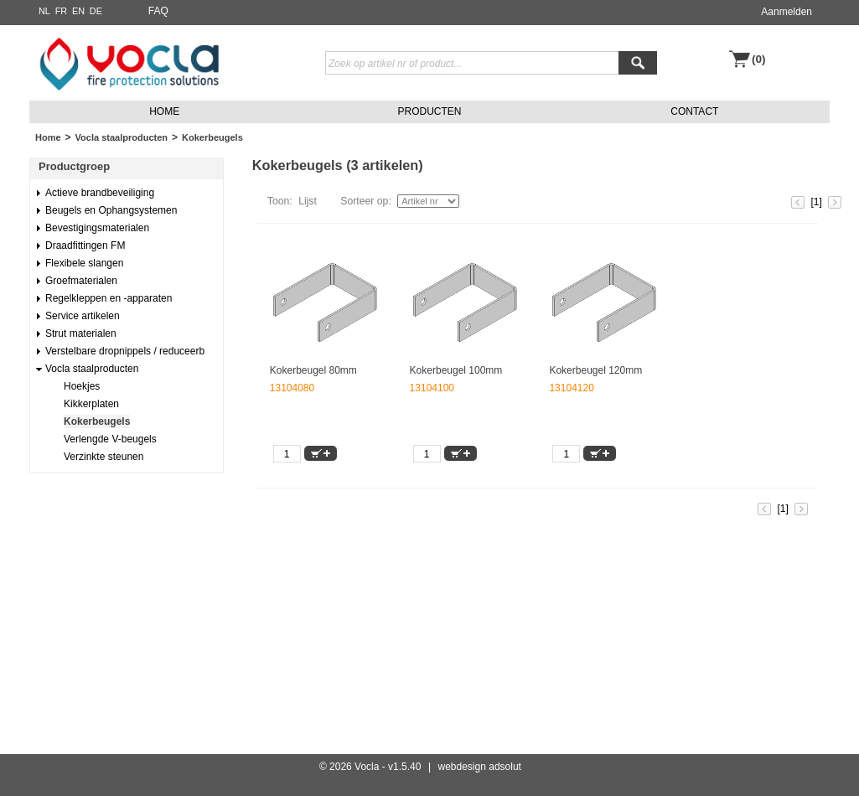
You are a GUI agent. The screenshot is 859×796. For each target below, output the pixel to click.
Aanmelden (786, 12)
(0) (759, 59)
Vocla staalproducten (121, 137)
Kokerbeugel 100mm (456, 370)
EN (78, 11)
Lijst (307, 201)
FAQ (158, 11)
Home (48, 137)
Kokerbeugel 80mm (313, 370)
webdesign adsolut (479, 767)
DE (96, 11)
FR (61, 11)
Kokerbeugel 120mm (595, 370)
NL (44, 11)
